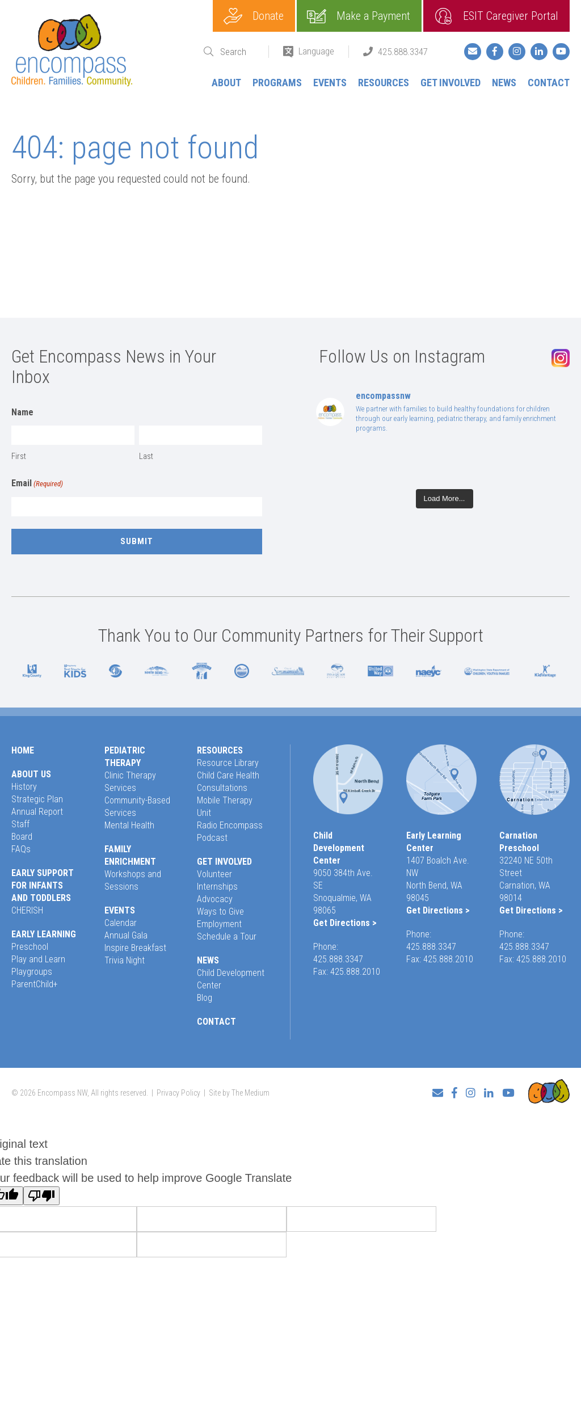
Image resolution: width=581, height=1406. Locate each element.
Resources (383, 83)
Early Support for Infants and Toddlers (42, 885)
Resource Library (228, 762)
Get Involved (450, 83)
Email (37, 483)
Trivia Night (124, 960)
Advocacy (215, 899)
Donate (268, 16)
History (24, 786)
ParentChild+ (34, 984)
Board (21, 836)
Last (146, 456)
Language (316, 51)
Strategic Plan (37, 799)
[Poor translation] (41, 1195)
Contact (549, 83)
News (504, 83)
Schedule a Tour (226, 936)
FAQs (21, 849)
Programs (277, 83)
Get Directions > (345, 922)
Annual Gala (126, 935)
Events (330, 83)
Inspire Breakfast (135, 947)
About (226, 83)
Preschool (29, 946)
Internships (217, 886)
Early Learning (43, 934)
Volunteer (214, 874)
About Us (31, 774)
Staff (20, 824)
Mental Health (129, 825)
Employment (219, 924)
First (18, 456)
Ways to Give (220, 911)
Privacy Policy (178, 1092)
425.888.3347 (403, 51)
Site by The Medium (239, 1092)
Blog (204, 997)
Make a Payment (373, 16)
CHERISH (27, 910)
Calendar (120, 922)
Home (22, 750)
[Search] (237, 52)
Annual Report (37, 811)
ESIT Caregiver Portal (510, 16)
